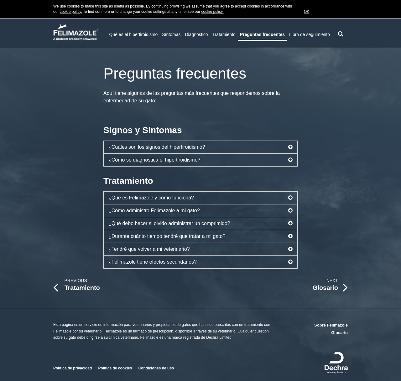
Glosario (339, 332)
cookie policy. (71, 11)
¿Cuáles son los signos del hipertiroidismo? (200, 147)
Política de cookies (115, 368)
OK (306, 11)
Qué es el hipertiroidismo (133, 34)
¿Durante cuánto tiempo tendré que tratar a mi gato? (200, 236)
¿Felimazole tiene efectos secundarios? (200, 262)
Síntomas (171, 34)
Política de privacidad (72, 368)
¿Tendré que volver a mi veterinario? (200, 249)
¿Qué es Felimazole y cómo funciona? (200, 198)
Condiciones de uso (156, 368)
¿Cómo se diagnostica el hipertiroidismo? (200, 160)
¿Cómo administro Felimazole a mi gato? (200, 210)
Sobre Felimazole (331, 325)
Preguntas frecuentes (262, 34)
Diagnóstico (196, 34)
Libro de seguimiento (309, 34)
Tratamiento (224, 34)
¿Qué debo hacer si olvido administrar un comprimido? (200, 223)
